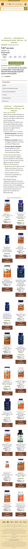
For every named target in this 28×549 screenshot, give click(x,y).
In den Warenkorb (16, 63)
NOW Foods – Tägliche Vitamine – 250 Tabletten (21, 383)
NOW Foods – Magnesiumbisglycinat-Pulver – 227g (20, 475)
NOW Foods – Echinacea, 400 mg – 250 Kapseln (21, 414)
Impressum (15, 525)
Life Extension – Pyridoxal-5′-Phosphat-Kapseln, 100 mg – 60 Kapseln (7, 249)
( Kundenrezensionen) (13, 45)
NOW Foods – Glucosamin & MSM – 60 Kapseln (7, 506)
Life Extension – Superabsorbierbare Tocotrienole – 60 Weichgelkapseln (7, 316)
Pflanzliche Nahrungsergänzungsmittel (12, 71)
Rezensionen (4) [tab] (6, 98)
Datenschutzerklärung (20, 526)
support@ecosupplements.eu (14, 540)
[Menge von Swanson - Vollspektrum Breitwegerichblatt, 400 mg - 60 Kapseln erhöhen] (6, 63)
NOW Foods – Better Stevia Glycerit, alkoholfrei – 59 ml (21, 446)
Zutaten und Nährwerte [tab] (9, 91)
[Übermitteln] (25, 8)
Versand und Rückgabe (7, 526)
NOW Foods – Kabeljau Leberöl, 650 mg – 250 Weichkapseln (7, 475)
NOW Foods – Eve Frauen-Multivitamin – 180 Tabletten (21, 506)
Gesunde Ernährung (13, 68)
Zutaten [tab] (4, 95)
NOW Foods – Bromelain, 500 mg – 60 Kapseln (7, 349)
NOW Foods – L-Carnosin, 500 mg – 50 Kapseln (7, 216)
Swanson (7, 76)
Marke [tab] (4, 85)
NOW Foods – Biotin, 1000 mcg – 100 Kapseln (21, 316)
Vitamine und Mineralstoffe (9, 73)
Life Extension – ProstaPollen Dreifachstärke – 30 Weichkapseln (20, 216)
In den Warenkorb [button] (7, 226)
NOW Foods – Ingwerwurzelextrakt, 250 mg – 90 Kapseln (7, 383)
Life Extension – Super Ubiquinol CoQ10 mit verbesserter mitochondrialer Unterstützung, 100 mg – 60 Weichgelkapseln (21, 284)
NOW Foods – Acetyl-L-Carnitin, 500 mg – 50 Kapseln (7, 446)
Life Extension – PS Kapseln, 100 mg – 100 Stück (7, 414)
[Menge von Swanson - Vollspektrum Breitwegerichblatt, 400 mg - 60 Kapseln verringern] (2, 63)
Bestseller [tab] (5, 101)
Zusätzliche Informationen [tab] (10, 88)
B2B (14, 527)
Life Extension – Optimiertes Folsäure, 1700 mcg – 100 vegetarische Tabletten (21, 350)
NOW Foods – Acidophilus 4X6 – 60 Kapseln (21, 249)
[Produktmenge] (4, 63)
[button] (2, 4)
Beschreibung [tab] (6, 82)
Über (20, 525)
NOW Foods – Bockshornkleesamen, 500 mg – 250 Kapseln (7, 281)
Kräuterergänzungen (18, 70)
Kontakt (9, 525)
